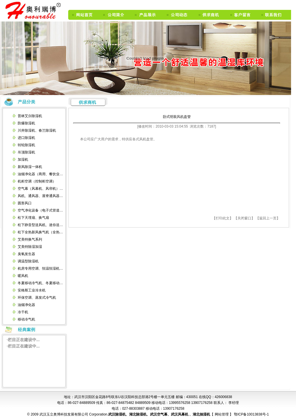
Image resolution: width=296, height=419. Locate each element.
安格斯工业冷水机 (32, 290)
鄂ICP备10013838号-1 (251, 414)
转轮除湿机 (26, 145)
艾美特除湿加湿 (30, 247)
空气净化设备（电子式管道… (40, 210)
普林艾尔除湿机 (30, 116)
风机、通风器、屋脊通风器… (40, 196)
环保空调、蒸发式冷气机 (37, 298)
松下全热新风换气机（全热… (40, 232)
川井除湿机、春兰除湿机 (37, 130)
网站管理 (222, 414)
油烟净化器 (26, 305)
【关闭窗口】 (244, 218)
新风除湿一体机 (30, 167)
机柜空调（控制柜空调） (37, 181)
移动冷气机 (26, 319)
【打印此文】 (222, 218)
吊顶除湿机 (26, 152)
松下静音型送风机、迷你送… (40, 225)
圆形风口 (25, 203)
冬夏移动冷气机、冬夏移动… (40, 283)
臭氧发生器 (26, 254)
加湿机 (23, 159)
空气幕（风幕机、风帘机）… (40, 189)
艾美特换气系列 (30, 239)
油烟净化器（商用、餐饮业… (40, 174)
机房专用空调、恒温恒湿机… (40, 268)
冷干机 (23, 312)
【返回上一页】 (268, 218)
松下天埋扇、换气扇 (33, 218)
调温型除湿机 (28, 261)
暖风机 (23, 276)
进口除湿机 (26, 138)
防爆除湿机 (26, 123)
